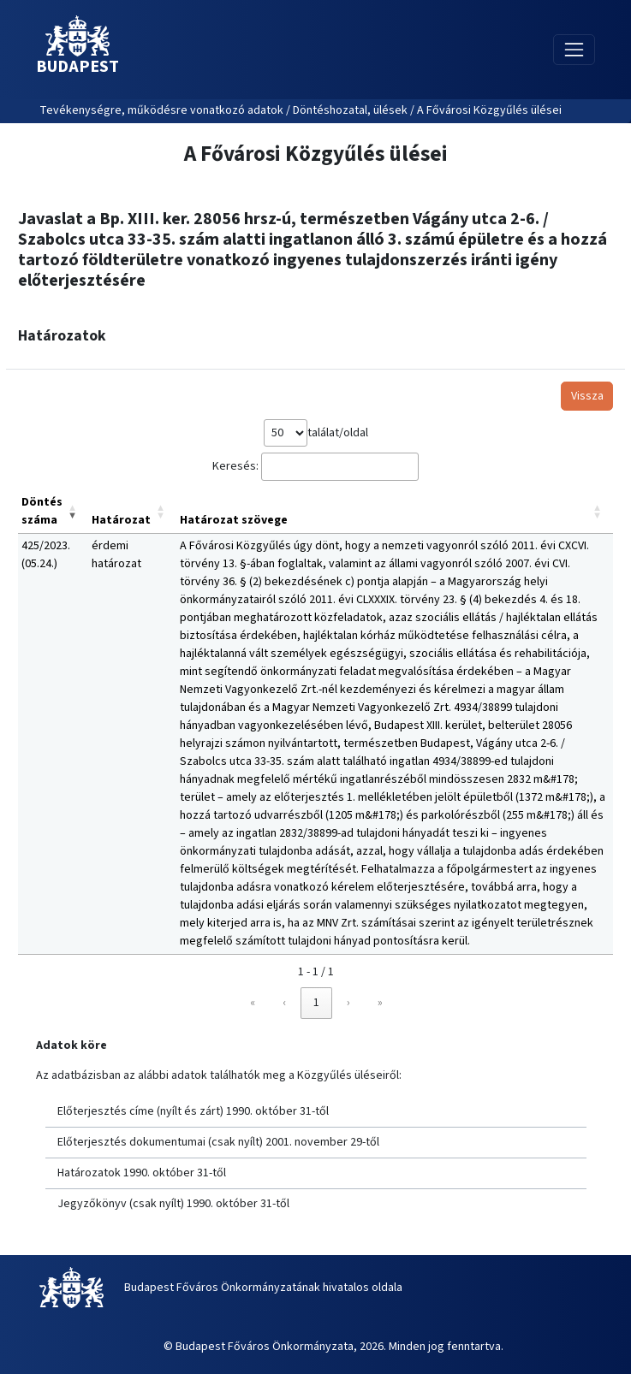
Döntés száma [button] (42, 511)
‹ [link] (284, 1002)
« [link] (252, 1002)
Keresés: (235, 466)
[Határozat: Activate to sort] (132, 512)
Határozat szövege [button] (234, 520)
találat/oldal (337, 432)
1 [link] (316, 1002)
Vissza (587, 396)
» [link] (380, 1002)
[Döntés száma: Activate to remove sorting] (53, 512)
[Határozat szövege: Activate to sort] (394, 512)
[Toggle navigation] (574, 49)
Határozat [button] (121, 520)
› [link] (348, 1002)
